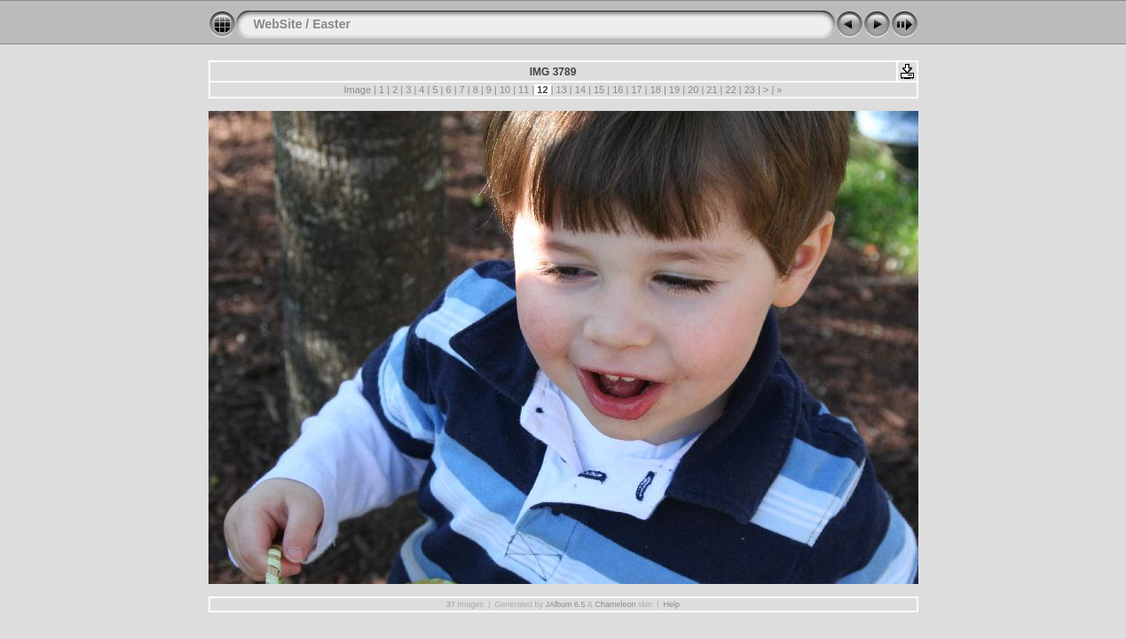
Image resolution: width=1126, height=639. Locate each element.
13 (562, 89)
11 (524, 89)
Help (671, 604)
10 (505, 89)
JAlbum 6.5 (565, 604)
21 (712, 89)
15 (599, 89)
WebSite (278, 24)
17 (636, 89)
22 (730, 89)
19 (674, 89)
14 (580, 89)
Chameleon (615, 604)
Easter (331, 24)
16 (618, 89)
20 (693, 89)
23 (750, 89)
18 (656, 89)
